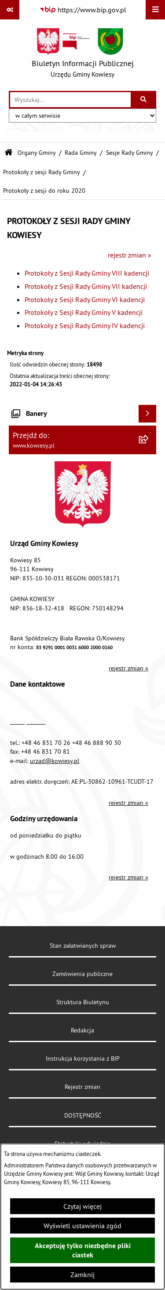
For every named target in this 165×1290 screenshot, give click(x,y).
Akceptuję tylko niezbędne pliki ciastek (83, 1250)
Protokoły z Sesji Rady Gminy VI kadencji (85, 299)
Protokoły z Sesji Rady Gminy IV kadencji (85, 325)
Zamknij (82, 1274)
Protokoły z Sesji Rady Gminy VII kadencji (86, 286)
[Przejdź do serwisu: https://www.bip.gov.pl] (83, 9)
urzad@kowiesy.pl (54, 761)
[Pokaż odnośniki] (9, 9)
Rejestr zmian (82, 1087)
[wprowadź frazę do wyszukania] (70, 99)
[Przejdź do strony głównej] (83, 55)
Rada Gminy (81, 153)
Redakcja (82, 1030)
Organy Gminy (37, 153)
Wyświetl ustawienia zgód (82, 1225)
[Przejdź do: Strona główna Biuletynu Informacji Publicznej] (8, 152)
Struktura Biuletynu (82, 1002)
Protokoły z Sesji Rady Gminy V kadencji (84, 312)
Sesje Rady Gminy (129, 153)
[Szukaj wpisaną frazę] (144, 99)
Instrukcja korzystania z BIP (83, 1058)
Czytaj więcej (82, 1206)
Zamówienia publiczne (82, 974)
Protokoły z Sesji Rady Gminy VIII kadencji (87, 273)
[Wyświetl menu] (155, 9)
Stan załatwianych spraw (83, 946)
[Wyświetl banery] (147, 414)
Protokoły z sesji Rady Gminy (41, 172)
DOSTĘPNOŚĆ (82, 1115)
